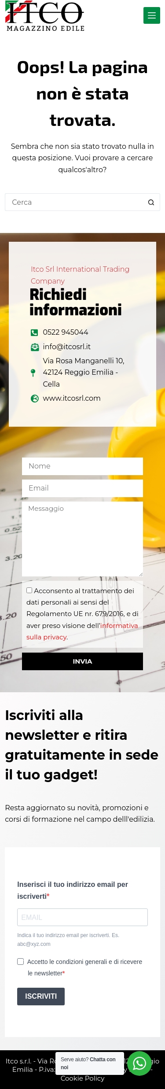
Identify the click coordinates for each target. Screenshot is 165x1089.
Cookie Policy (83, 1078)
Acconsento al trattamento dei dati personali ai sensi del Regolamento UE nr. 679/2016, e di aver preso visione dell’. (82, 614)
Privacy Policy (125, 1069)
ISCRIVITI (41, 996)
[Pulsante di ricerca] (151, 202)
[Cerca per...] (74, 202)
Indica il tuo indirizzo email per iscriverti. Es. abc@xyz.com (68, 939)
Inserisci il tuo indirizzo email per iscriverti (72, 890)
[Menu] (151, 15)
